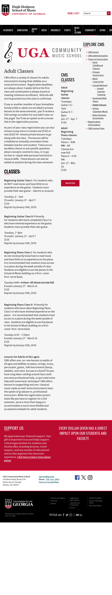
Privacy (72, 508)
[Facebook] (63, 515)
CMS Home (93, 52)
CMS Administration (98, 55)
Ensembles (55, 30)
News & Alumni (77, 30)
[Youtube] (77, 515)
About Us (35, 30)
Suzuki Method (100, 85)
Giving (102, 30)
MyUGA (53, 503)
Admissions (22, 30)
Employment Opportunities (74, 499)
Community (90, 30)
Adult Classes (100, 105)
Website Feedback (95, 498)
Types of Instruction (98, 59)
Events (67, 30)
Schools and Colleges (58, 498)
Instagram (90, 477)
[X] (67, 515)
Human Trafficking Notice (95, 502)
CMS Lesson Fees (96, 128)
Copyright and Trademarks (75, 504)
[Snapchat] (74, 515)
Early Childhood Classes (98, 65)
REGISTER (70, 183)
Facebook (77, 477)
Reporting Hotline (95, 506)
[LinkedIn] (80, 515)
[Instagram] (70, 515)
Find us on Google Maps (49, 482)
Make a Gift (73, 13)
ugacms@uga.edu (46, 476)
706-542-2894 (52, 479)
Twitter (83, 477)
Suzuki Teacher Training (101, 91)
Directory (54, 501)
